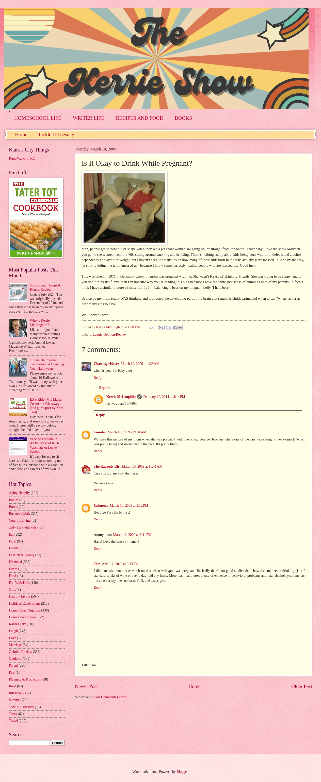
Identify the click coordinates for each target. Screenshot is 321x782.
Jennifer (100, 432)
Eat (11, 534)
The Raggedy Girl (107, 466)
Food (12, 576)
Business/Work (19, 514)
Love (12, 638)
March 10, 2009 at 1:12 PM (129, 505)
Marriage (15, 645)
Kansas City (17, 624)
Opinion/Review (114, 334)
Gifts (12, 589)
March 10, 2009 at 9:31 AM (127, 432)
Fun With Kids (19, 583)
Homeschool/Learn (22, 617)
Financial (15, 562)
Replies (104, 388)
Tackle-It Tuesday (56, 134)
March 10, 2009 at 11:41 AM (142, 466)
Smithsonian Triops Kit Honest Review (46, 287)
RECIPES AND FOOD (139, 118)
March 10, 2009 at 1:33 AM (140, 364)
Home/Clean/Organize (24, 610)
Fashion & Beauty (21, 555)
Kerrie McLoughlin (121, 397)
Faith (12, 541)
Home (21, 134)
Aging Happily (19, 493)
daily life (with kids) (23, 527)
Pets (12, 672)
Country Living (19, 520)
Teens (13, 714)
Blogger (182, 772)
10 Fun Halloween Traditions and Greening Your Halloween (47, 364)
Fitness (14, 569)
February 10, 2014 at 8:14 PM (164, 397)
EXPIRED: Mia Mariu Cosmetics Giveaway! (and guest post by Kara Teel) (46, 406)
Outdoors (15, 658)
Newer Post (86, 686)
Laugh (97, 334)
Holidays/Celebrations (24, 603)
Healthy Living (19, 596)
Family (14, 548)
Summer (15, 700)
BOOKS (183, 118)
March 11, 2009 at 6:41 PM (132, 535)
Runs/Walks (17, 693)
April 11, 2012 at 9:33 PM (120, 564)
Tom (97, 564)
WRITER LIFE (88, 118)
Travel (13, 721)
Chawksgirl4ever (106, 364)
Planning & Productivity (26, 679)
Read (12, 686)
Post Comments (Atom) (110, 697)
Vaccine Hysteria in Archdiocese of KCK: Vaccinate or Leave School (45, 445)
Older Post (301, 686)
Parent (13, 665)
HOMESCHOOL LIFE (37, 118)
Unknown (101, 505)
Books (13, 507)
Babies (14, 500)
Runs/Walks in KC (22, 158)
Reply (98, 378)
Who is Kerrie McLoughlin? (40, 323)
